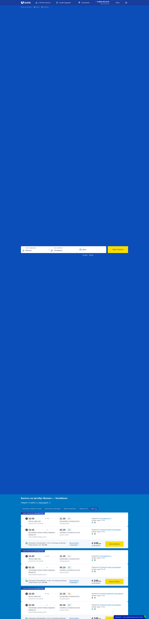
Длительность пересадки (52, 508)
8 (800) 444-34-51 (103, 2)
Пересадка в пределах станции (32, 508)
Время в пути (84, 508)
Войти (117, 2)
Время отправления (70, 508)
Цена (92, 508)
